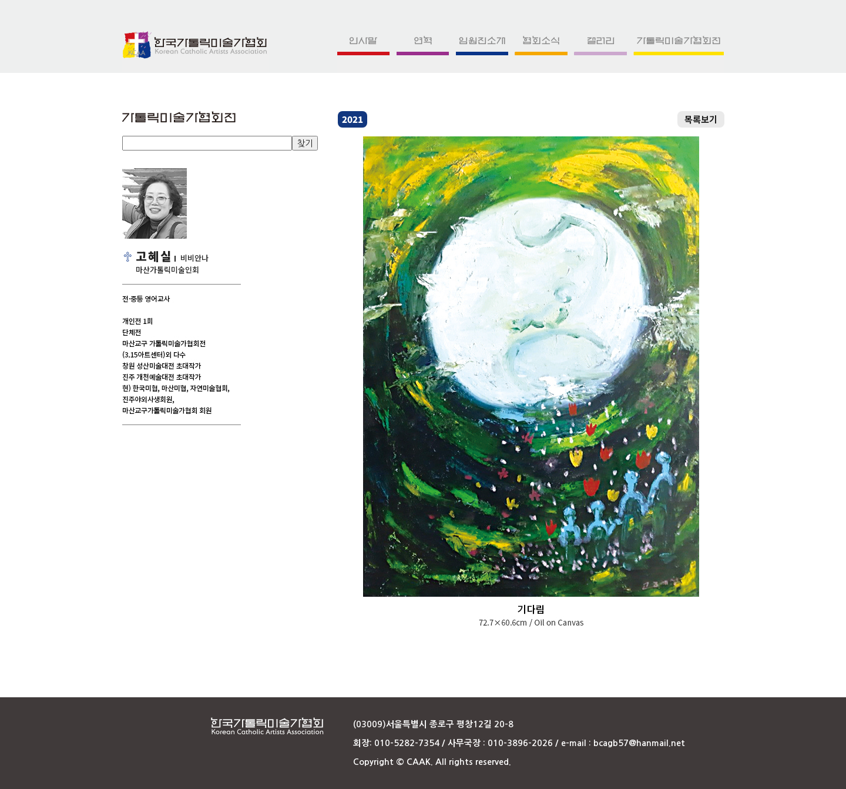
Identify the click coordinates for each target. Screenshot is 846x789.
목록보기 (700, 119)
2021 (352, 119)
